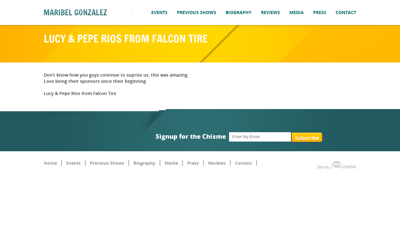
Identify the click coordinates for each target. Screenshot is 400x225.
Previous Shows (196, 12)
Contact (346, 12)
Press (319, 12)
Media (296, 12)
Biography (239, 12)
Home (50, 163)
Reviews (270, 12)
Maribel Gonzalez (75, 12)
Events (159, 12)
